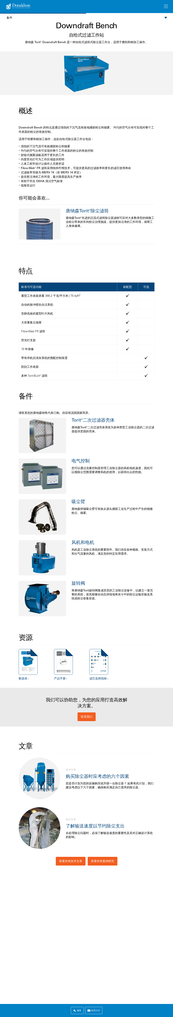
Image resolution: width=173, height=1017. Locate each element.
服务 (77, 1010)
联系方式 (93, 1010)
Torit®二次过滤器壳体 (93, 420)
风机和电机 (83, 542)
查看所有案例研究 (102, 861)
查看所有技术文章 (70, 861)
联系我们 (86, 716)
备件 (9, 17)
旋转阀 (78, 583)
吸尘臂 (78, 501)
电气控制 (81, 460)
